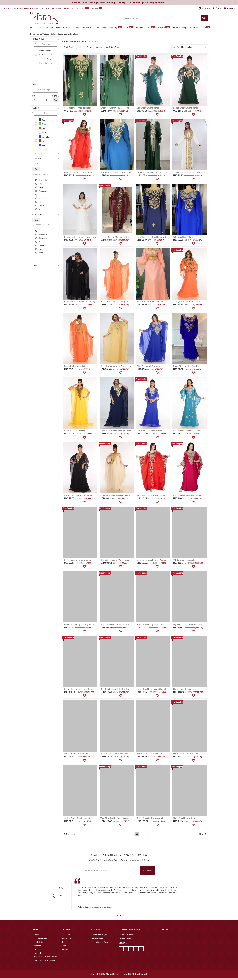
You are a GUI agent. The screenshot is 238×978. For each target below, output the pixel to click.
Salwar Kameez (63, 27)
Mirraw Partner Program (100, 942)
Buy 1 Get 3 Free (112, 47)
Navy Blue (44, 136)
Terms (64, 945)
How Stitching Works (42, 938)
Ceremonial (43, 238)
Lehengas (48, 27)
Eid (129, 27)
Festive (41, 245)
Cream (43, 149)
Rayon (41, 205)
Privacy (65, 949)
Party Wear (43, 234)
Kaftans (99, 47)
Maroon (43, 140)
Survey (66, 8)
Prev (54, 895)
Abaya (89, 47)
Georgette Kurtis (45, 63)
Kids (96, 27)
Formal (41, 249)
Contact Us (66, 938)
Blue (42, 145)
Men (104, 27)
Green (43, 123)
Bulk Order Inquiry (78, 8)
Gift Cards (96, 8)
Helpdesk (37, 953)
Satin (40, 198)
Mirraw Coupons (126, 935)
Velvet (41, 187)
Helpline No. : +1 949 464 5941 (46, 956)
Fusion (164, 27)
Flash (205, 27)
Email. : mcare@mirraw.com (45, 960)
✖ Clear (36, 169)
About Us (66, 935)
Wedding (115, 27)
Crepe (41, 184)
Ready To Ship (69, 47)
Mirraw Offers (125, 938)
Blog (64, 942)
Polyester (42, 191)
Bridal (41, 253)
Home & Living (179, 27)
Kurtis (76, 27)
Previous (70, 834)
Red (42, 128)
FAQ (35, 949)
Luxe (150, 27)
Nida (40, 194)
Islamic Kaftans (45, 50)
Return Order (56, 8)
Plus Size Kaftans (45, 54)
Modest (139, 27)
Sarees (38, 27)
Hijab (81, 47)
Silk (40, 202)
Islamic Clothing (45, 59)
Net (40, 209)
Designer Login (97, 938)
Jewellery (86, 27)
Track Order (45, 8)
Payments (37, 945)
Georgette (43, 180)
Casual (41, 231)
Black (42, 119)
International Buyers (99, 935)
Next (201, 834)
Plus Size (193, 27)
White (42, 132)
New (30, 27)
